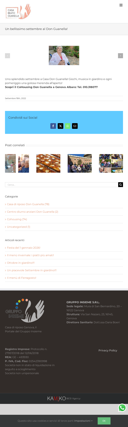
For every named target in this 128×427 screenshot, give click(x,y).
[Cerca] (120, 184)
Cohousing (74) (17, 219)
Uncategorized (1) (18, 226)
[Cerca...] (61, 184)
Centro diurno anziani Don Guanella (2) (32, 211)
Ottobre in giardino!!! (20, 262)
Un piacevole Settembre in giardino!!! (31, 270)
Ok (104, 420)
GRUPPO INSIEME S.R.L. (83, 302)
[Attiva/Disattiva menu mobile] (121, 5)
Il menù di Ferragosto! (21, 277)
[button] (7, 55)
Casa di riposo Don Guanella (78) (28, 204)
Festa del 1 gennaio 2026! (23, 247)
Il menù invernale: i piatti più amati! (30, 255)
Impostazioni (83, 420)
